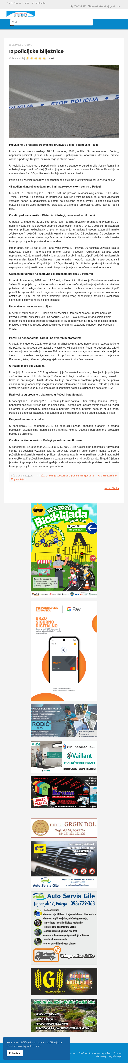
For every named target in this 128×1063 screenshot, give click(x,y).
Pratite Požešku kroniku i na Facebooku (26, 3)
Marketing (101, 1056)
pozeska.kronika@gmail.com (105, 6)
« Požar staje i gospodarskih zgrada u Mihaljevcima (65, 475)
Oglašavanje (115, 1056)
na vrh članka (111, 488)
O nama (118, 1053)
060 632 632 (80, 6)
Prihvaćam (14, 1053)
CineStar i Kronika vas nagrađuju (94, 1053)
